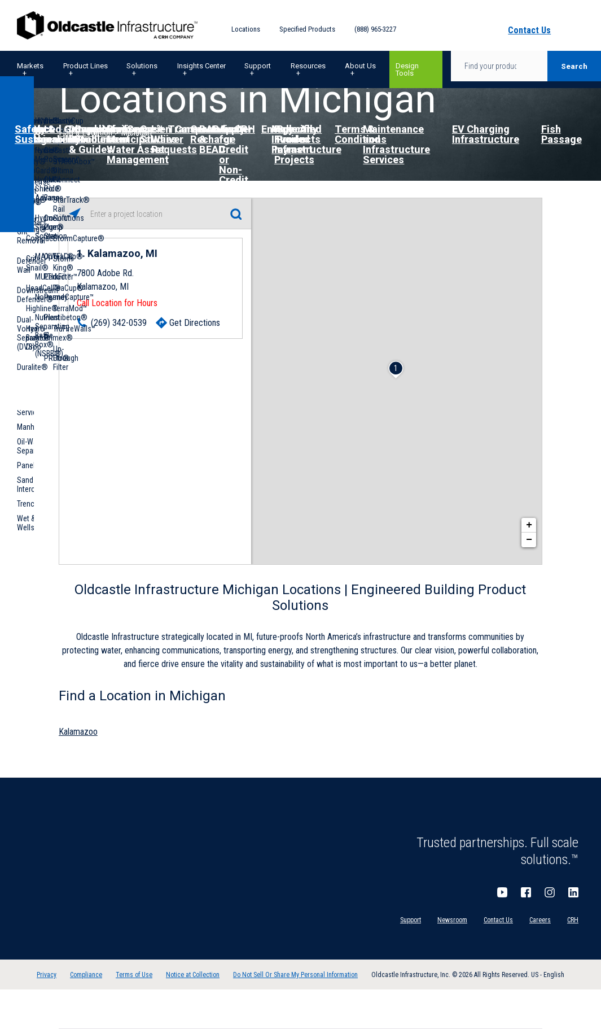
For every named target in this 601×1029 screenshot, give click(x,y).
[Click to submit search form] (235, 213)
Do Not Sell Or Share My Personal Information (295, 975)
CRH (572, 920)
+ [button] (529, 525)
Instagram (550, 892)
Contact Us (498, 920)
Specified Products (307, 29)
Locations (245, 29)
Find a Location (85, 132)
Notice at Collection (193, 975)
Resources (308, 66)
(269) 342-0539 (119, 322)
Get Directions (194, 322)
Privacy (46, 975)
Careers (540, 920)
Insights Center (201, 66)
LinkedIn (573, 892)
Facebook (526, 892)
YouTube (502, 892)
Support (257, 66)
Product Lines (85, 66)
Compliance (86, 975)
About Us (360, 66)
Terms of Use (134, 975)
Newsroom (452, 920)
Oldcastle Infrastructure (107, 25)
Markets (30, 66)
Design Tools (407, 69)
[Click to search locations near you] (74, 213)
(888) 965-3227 (375, 29)
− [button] (529, 540)
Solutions (141, 66)
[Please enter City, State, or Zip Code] (155, 214)
